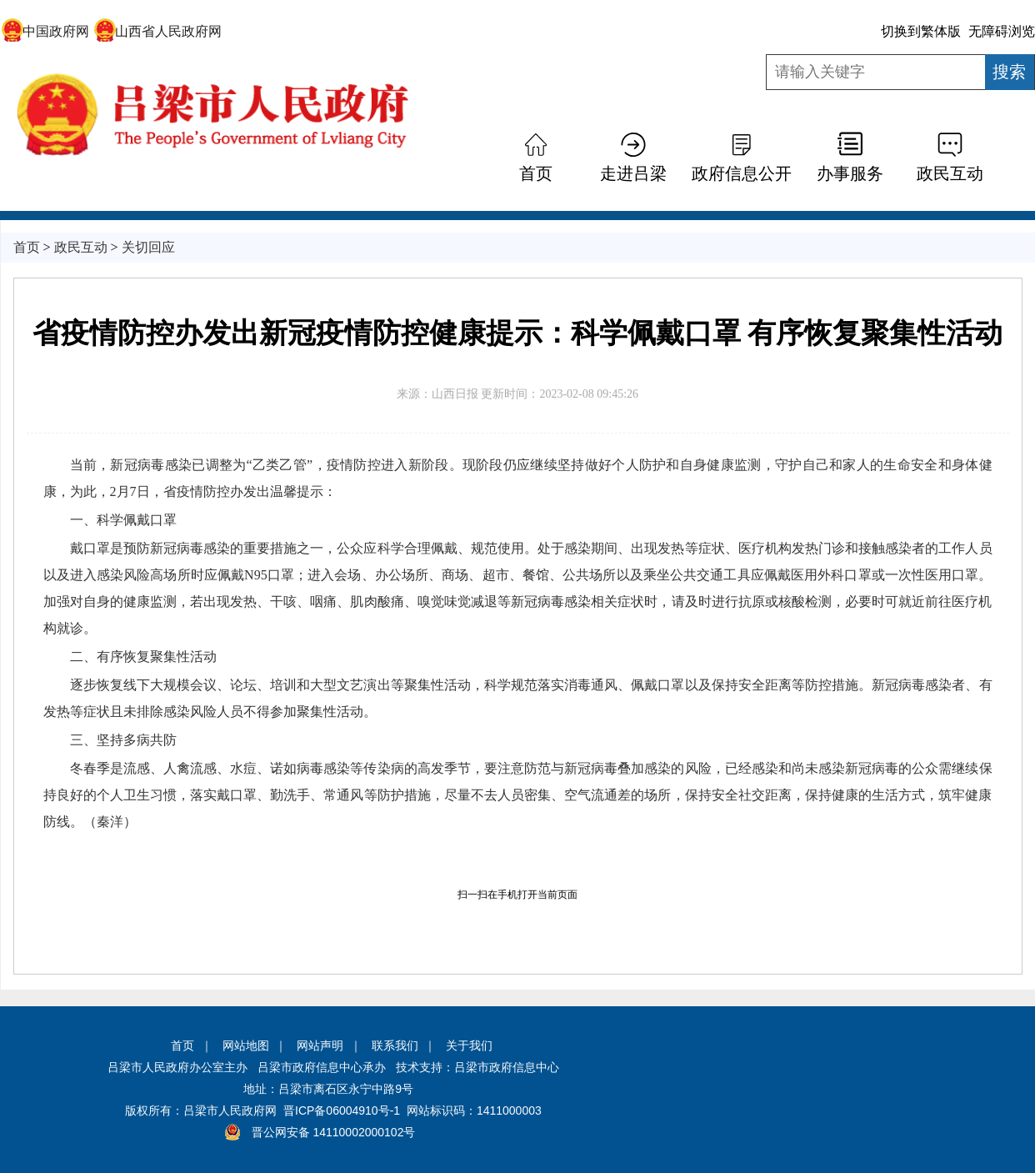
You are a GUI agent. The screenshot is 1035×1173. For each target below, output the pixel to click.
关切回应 (148, 247)
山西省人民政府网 (157, 31)
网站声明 (320, 1045)
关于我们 (469, 1045)
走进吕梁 (633, 173)
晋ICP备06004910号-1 (341, 1110)
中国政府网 (45, 31)
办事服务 (850, 173)
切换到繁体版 (921, 31)
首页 (535, 173)
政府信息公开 (742, 173)
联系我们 (395, 1045)
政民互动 (950, 173)
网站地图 (245, 1045)
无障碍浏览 (1001, 31)
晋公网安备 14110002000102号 (334, 1132)
